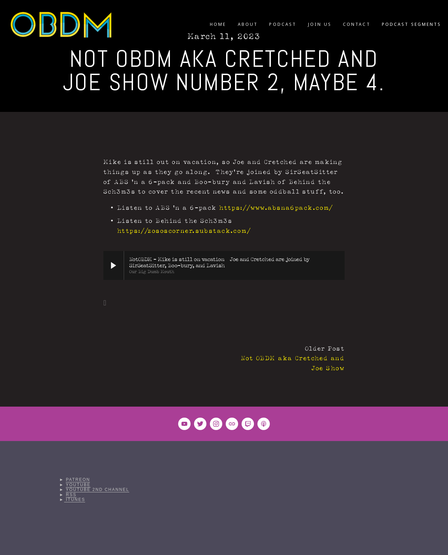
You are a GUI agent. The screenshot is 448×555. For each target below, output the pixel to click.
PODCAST (282, 24)
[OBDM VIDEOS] (184, 424)
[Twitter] (200, 424)
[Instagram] (216, 424)
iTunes (74, 499)
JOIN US (319, 24)
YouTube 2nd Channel (97, 489)
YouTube (78, 484)
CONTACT (356, 24)
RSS (71, 494)
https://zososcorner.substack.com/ (184, 230)
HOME (218, 24)
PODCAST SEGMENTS (411, 24)
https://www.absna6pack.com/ (276, 207)
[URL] (232, 424)
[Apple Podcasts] (263, 424)
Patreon (78, 479)
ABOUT (248, 24)
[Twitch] (248, 424)
